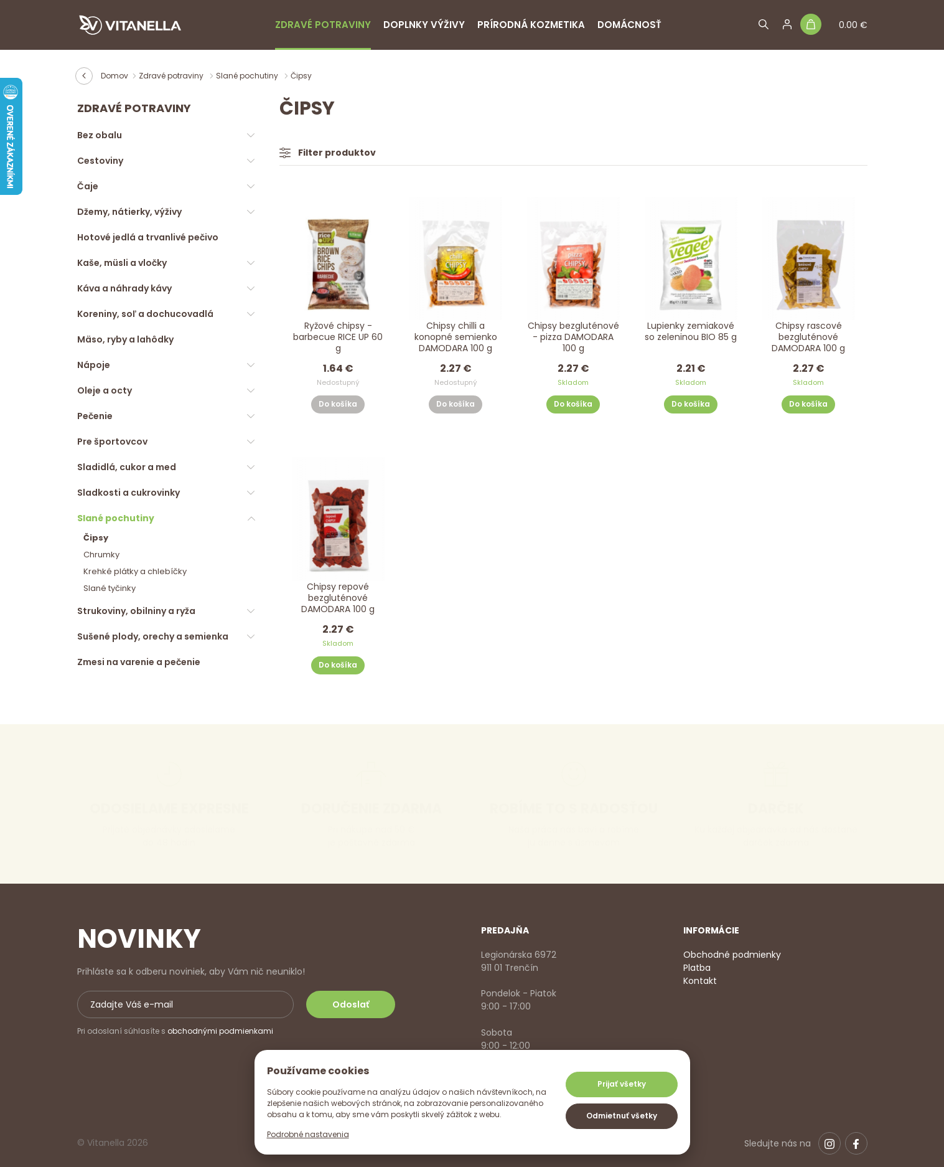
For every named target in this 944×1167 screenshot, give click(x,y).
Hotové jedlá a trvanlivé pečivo (147, 237)
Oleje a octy (104, 390)
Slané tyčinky (109, 588)
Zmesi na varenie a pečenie (138, 662)
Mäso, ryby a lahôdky (125, 339)
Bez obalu (99, 135)
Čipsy (95, 538)
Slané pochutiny (248, 75)
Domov (114, 75)
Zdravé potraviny (323, 24)
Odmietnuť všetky (621, 1115)
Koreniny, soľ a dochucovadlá (145, 314)
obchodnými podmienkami (220, 1031)
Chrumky (101, 554)
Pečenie (95, 416)
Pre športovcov (112, 441)
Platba (697, 967)
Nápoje (93, 365)
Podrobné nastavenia (308, 1134)
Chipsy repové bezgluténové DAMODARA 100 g (338, 598)
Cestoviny (100, 160)
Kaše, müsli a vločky (122, 263)
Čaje (87, 186)
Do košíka (338, 404)
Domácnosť (629, 24)
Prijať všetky (621, 1084)
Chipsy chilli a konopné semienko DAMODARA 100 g (455, 337)
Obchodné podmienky (732, 954)
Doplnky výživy (424, 24)
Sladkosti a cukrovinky (128, 492)
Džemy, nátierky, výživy (129, 212)
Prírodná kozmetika (531, 24)
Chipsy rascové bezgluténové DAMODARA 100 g (808, 337)
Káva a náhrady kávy (124, 288)
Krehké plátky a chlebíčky (135, 571)
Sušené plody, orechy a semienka (152, 636)
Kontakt (700, 981)
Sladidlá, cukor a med (126, 467)
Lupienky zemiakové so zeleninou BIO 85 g (691, 331)
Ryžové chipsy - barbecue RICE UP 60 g (338, 337)
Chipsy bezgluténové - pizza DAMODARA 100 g (573, 337)
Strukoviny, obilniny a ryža (136, 611)
